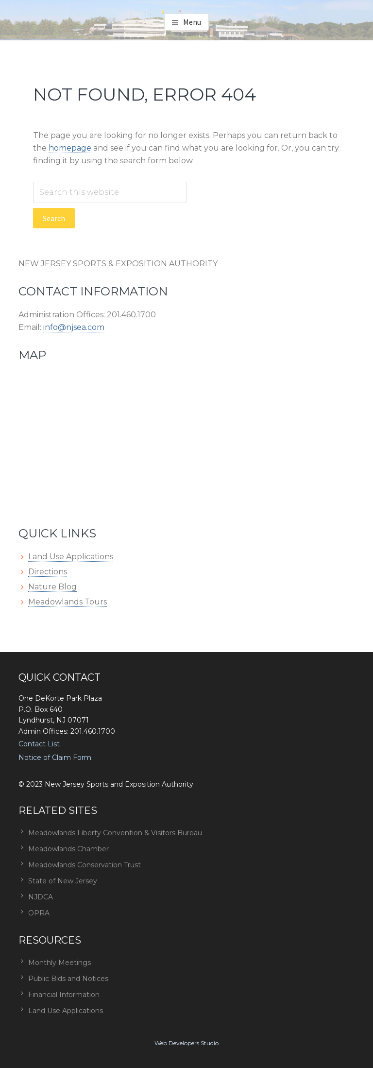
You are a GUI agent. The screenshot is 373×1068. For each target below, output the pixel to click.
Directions (47, 571)
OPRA (39, 913)
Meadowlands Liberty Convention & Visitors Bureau (115, 832)
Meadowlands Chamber (68, 848)
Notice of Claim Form (54, 757)
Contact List (39, 744)
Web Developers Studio (186, 1043)
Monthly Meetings (59, 962)
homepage (70, 148)
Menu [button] (192, 22)
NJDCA (40, 897)
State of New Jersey (62, 881)
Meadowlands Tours (67, 601)
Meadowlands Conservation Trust (84, 865)
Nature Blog (52, 586)
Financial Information (64, 994)
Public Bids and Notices (68, 978)
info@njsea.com (73, 327)
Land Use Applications (70, 556)
